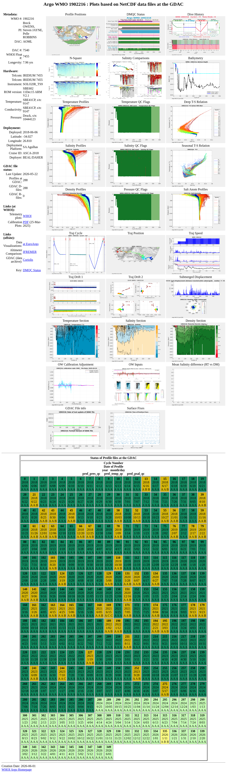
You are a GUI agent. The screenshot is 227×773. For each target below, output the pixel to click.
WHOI (27, 216)
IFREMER (30, 252)
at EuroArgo (30, 244)
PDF (26, 222)
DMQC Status (32, 270)
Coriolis (28, 259)
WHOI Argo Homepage (17, 769)
